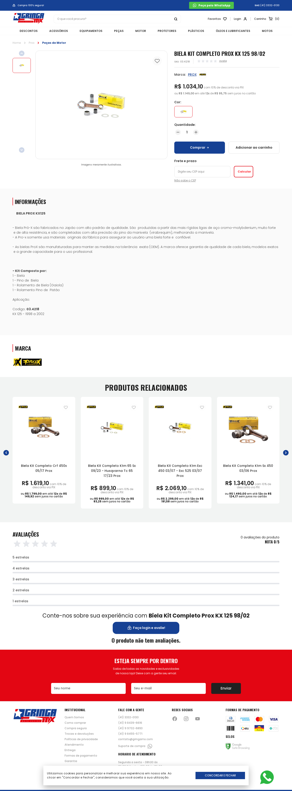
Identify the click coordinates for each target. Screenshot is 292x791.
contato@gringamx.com (135, 739)
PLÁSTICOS (196, 31)
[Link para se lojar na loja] (240, 19)
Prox (31, 43)
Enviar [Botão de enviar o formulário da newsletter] (226, 688)
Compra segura (76, 728)
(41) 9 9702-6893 (130, 728)
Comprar (199, 147)
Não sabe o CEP (185, 180)
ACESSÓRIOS (58, 31)
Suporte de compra (135, 746)
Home (17, 43)
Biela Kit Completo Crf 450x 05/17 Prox (44, 468)
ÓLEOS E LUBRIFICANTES (233, 31)
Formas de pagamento (81, 755)
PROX (192, 74)
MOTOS (267, 31)
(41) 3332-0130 (269, 5)
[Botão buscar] (175, 19)
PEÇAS (119, 31)
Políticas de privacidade (81, 739)
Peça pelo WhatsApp (211, 5)
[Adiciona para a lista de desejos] (66, 407)
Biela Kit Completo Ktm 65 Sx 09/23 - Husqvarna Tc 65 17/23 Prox (112, 470)
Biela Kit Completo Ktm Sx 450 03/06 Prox (248, 468)
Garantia (71, 761)
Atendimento (74, 744)
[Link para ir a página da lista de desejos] (217, 19)
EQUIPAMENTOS (91, 31)
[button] (6, 452)
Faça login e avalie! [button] (146, 628)
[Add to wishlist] (157, 60)
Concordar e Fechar (220, 775)
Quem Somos (74, 717)
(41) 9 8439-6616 (130, 722)
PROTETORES (167, 31)
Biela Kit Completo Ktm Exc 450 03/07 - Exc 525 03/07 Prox (180, 470)
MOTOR (140, 31)
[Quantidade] (187, 132)
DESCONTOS (29, 31)
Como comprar (75, 722)
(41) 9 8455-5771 (130, 733)
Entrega (70, 750)
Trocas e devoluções (79, 733)
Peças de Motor (54, 43)
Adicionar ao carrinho (254, 147)
